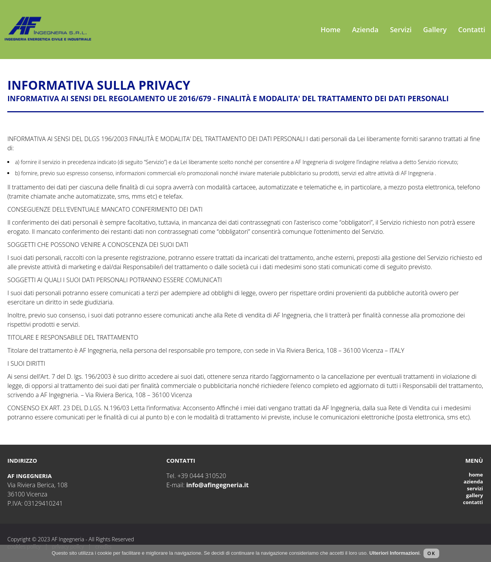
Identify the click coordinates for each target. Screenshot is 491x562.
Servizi (401, 29)
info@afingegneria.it (217, 485)
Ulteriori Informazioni (394, 553)
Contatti (471, 29)
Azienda (365, 29)
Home (331, 29)
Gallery (435, 29)
